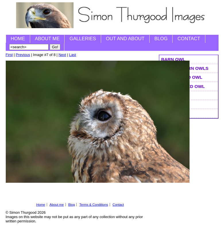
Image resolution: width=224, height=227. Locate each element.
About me (47, 38)
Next (62, 55)
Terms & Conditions (93, 204)
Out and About (125, 38)
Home (18, 38)
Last (72, 55)
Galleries (82, 38)
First (9, 55)
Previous (23, 55)
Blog (161, 38)
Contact (188, 38)
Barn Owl (173, 59)
